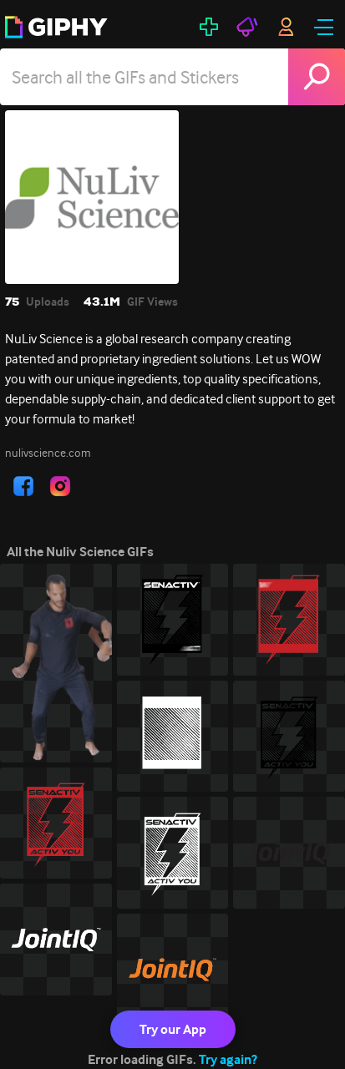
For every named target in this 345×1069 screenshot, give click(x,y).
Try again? (228, 1059)
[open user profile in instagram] (60, 486)
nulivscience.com (48, 452)
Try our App (173, 1029)
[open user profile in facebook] (23, 486)
